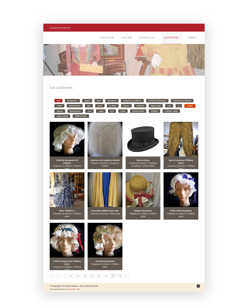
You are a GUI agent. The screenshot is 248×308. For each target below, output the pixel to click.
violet (123, 111)
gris (88, 106)
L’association (107, 37)
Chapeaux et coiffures (132, 101)
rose (89, 111)
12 (78, 275)
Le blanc (112, 106)
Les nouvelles (148, 37)
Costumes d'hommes (157, 101)
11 (70, 275)
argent (87, 101)
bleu (99, 101)
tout (58, 101)
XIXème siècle (138, 111)
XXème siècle (62, 116)
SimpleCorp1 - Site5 (73, 289)
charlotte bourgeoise (105, 261)
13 (85, 275)
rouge (100, 111)
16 (106, 275)
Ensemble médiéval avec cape (105, 211)
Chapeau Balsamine (143, 211)
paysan (60, 111)
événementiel (74, 106)
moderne (140, 106)
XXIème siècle (81, 116)
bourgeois (112, 101)
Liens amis (126, 37)
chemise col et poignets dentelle (105, 160)
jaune (100, 106)
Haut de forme (143, 160)
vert (112, 111)
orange (190, 106)
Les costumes (172, 37)
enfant (59, 106)
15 (99, 275)
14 (92, 275)
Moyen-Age (155, 106)
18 (120, 275)
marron (126, 106)
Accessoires (72, 101)
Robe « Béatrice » (67, 211)
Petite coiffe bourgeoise (181, 211)
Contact (191, 37)
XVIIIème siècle (171, 111)
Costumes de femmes (182, 101)
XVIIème (154, 111)
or (179, 106)
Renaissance (75, 111)
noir (169, 106)
